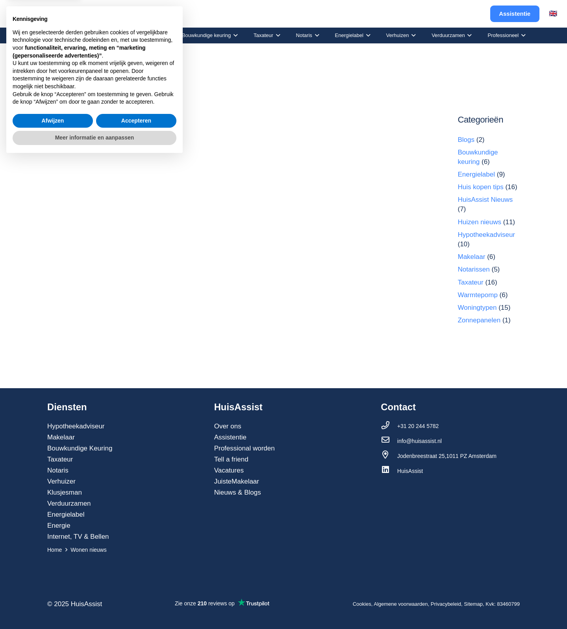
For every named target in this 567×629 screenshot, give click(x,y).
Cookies (362, 604)
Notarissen (473, 269)
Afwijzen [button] (53, 590)
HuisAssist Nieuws (485, 199)
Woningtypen (477, 307)
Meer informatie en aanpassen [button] (94, 607)
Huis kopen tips (480, 187)
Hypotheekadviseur (486, 234)
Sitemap (473, 604)
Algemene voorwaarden (401, 604)
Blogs (466, 139)
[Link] (36, 14)
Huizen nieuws (479, 222)
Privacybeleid (446, 604)
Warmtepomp (477, 295)
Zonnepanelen (479, 320)
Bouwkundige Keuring (79, 448)
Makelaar (471, 257)
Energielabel (476, 174)
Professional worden (244, 448)
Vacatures (229, 470)
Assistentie (230, 437)
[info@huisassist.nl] (389, 441)
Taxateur (470, 282)
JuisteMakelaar (236, 481)
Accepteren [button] (136, 590)
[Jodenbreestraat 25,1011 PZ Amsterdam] (389, 456)
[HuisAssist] (389, 470)
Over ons (227, 426)
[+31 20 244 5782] (389, 426)
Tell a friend (231, 459)
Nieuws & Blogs (237, 492)
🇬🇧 (553, 13)
